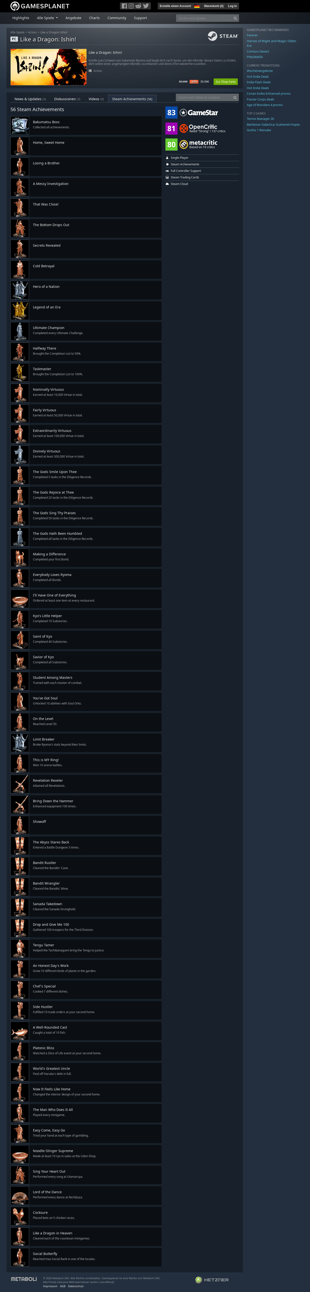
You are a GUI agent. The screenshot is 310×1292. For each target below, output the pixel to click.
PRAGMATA (255, 57)
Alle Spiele (17, 32)
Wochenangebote (260, 71)
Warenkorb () (214, 6)
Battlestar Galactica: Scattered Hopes (273, 124)
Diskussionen (67, 99)
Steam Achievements (132, 99)
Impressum (50, 1286)
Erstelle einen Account (175, 6)
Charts (94, 17)
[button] (196, 5)
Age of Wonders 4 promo (265, 105)
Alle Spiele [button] (46, 17)
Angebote (73, 17)
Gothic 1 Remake (259, 130)
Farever (252, 35)
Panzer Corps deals (260, 99)
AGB (62, 1286)
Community (117, 17)
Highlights (20, 17)
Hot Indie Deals (258, 76)
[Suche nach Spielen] (204, 18)
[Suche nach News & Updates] (204, 97)
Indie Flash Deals (259, 82)
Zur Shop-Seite (226, 82)
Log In (232, 6)
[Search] (235, 18)
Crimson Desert (258, 51)
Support (140, 17)
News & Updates (30, 99)
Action (32, 32)
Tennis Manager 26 (260, 118)
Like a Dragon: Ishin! (54, 32)
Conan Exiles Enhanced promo (269, 93)
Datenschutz (76, 1286)
